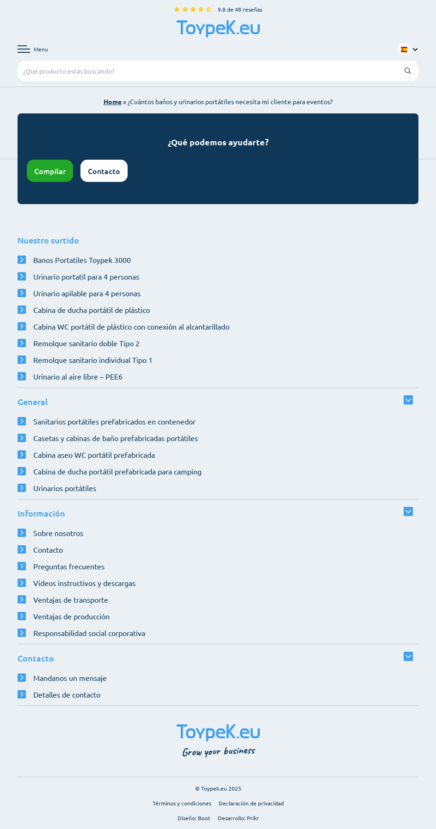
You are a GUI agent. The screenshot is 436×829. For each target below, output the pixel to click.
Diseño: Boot (194, 818)
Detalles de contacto (66, 694)
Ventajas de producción (71, 616)
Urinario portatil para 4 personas (86, 276)
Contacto (104, 171)
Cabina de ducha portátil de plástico (91, 309)
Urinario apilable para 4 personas (87, 293)
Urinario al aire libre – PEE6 (78, 376)
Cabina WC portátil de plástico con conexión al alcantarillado (131, 326)
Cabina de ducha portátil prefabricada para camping (117, 471)
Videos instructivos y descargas (84, 582)
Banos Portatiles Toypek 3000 (82, 259)
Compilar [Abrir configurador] (50, 171)
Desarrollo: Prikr (238, 818)
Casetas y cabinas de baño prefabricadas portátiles (115, 438)
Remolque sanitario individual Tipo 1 (93, 359)
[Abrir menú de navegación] (33, 49)
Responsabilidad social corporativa (89, 632)
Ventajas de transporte (70, 599)
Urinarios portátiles (64, 487)
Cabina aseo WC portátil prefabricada (94, 454)
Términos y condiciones (182, 803)
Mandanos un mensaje (70, 677)
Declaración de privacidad (251, 803)
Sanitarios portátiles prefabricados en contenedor (114, 421)
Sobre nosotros (58, 532)
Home (113, 101)
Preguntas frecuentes (68, 566)
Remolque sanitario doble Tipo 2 (86, 343)
